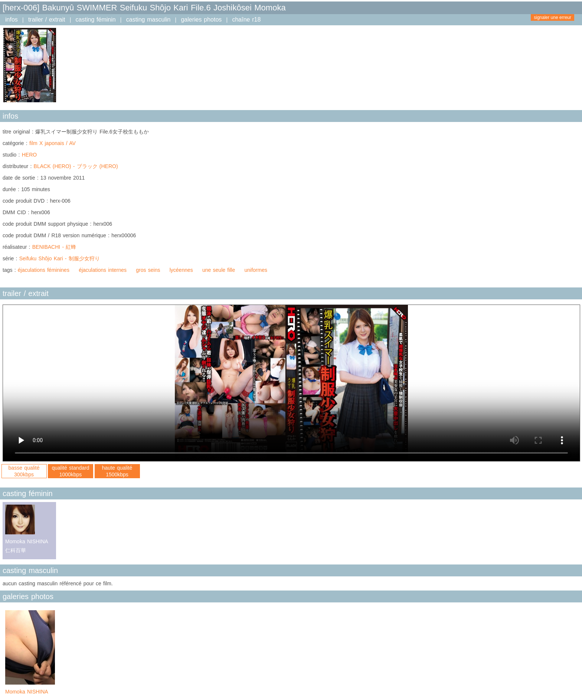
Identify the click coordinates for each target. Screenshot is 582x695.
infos (11, 19)
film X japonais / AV (52, 143)
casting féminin (96, 19)
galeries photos (201, 19)
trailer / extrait (46, 19)
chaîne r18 (246, 19)
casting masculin (148, 19)
